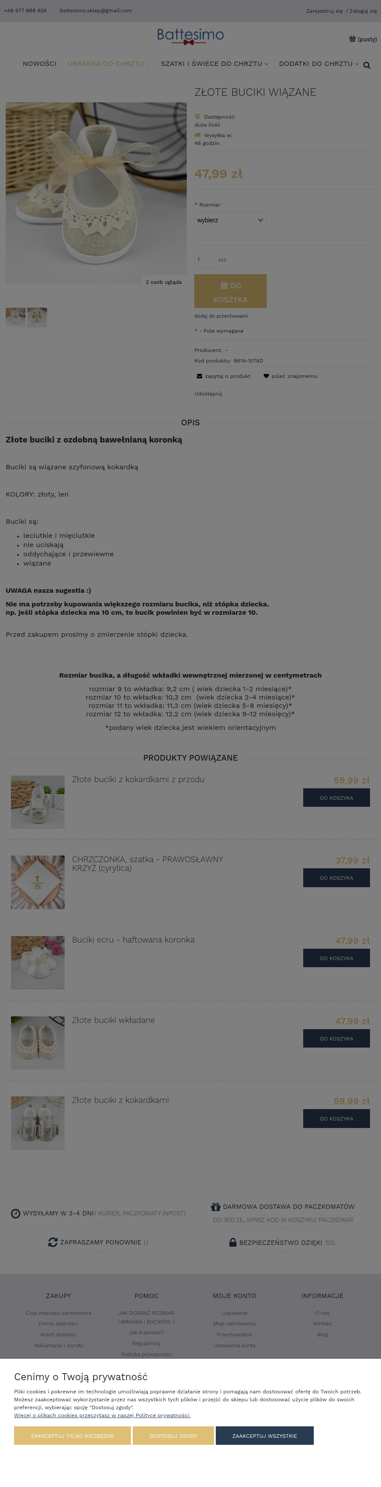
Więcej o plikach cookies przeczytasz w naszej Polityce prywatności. (102, 1415)
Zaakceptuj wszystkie (264, 1436)
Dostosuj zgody (173, 1436)
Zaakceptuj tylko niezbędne (72, 1436)
